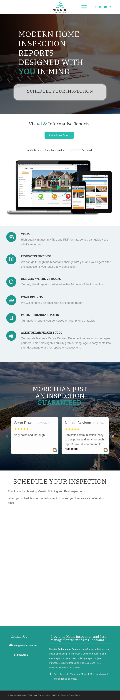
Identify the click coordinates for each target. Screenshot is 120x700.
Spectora (64, 695)
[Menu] (82, 7)
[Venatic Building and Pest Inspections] (60, 7)
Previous (7, 436)
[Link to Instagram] (100, 7)
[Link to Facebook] (95, 7)
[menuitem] (82, 7)
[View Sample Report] (59, 135)
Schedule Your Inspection (60, 91)
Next (113, 436)
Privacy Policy (74, 695)
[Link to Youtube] (105, 7)
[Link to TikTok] (110, 7)
